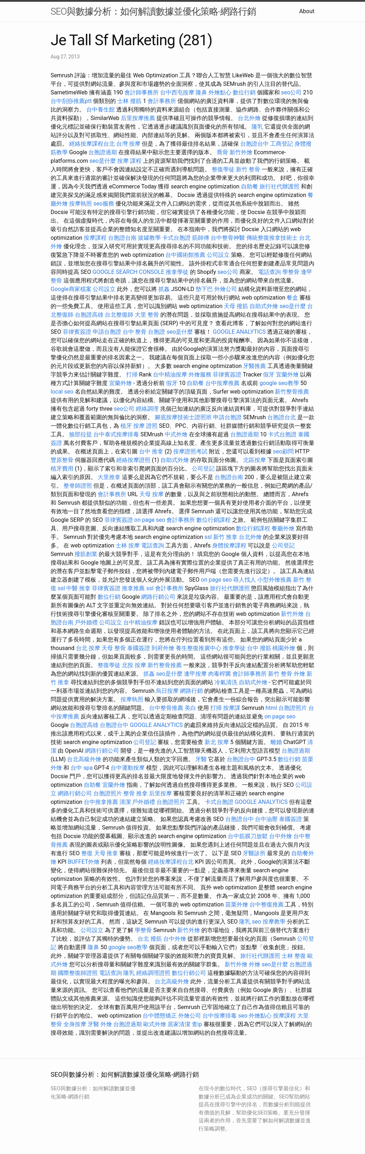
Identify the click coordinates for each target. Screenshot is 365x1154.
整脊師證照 (77, 485)
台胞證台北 (281, 417)
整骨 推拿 (135, 793)
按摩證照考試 (190, 451)
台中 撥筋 (259, 648)
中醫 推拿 (78, 588)
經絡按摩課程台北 (92, 143)
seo (256, 921)
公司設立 (218, 254)
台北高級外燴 (84, 759)
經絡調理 (147, 408)
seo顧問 (283, 451)
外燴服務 (200, 374)
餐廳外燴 (283, 528)
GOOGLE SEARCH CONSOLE (128, 272)
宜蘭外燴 (287, 374)
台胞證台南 (122, 237)
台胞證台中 (254, 143)
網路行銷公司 (158, 596)
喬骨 (222, 152)
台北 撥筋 (150, 938)
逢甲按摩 (195, 673)
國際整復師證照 (78, 973)
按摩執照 (80, 203)
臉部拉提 (80, 434)
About (306, 11)
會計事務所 (162, 101)
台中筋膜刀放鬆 (248, 836)
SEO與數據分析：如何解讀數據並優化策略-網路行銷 (153, 11)
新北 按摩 (217, 742)
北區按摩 (254, 460)
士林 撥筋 (129, 101)
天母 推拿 (106, 853)
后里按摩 (160, 793)
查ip (197, 1024)
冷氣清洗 (226, 682)
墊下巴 (204, 289)
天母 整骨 (114, 648)
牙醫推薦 (254, 366)
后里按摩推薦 (138, 118)
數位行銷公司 (189, 973)
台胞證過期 (102, 152)
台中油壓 (266, 819)
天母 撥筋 (236, 306)
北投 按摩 (134, 665)
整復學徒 (223, 169)
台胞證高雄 (89, 314)
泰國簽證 (138, 648)
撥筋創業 (85, 554)
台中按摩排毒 (219, 1015)
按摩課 (231, 708)
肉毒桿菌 (219, 673)
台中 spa (82, 767)
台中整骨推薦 (166, 708)
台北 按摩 (88, 648)
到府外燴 (162, 648)
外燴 (299, 673)
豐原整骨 (62, 460)
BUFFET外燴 (83, 861)
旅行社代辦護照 (279, 186)
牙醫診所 (254, 853)
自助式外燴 (264, 306)
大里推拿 (109, 477)
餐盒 (292, 297)
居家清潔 (179, 1024)
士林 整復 (294, 955)
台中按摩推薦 (222, 383)
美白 (190, 708)
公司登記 (203, 468)
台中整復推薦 (267, 904)
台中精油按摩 (170, 374)
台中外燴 (280, 836)
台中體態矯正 (160, 1015)
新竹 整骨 (248, 169)
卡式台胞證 (176, 237)
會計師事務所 (141, 92)
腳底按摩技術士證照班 (183, 417)
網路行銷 (191, 690)
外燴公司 (225, 289)
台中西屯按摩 (177, 92)
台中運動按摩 (127, 767)
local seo (62, 391)
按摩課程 (95, 237)
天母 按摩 (151, 494)
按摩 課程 (129, 160)
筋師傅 (200, 237)
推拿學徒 (177, 272)
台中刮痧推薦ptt (71, 101)
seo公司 (291, 92)
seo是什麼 (102, 160)
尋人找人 (244, 579)
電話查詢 (269, 272)
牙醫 (201, 759)
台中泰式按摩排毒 (116, 434)
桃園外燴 (283, 648)
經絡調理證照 (153, 973)
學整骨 (290, 272)
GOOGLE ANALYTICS (239, 331)
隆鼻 (201, 92)
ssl (207, 537)
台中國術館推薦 (185, 254)
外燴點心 (220, 92)
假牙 (268, 374)
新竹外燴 (241, 152)
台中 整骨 (135, 331)
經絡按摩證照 (133, 460)
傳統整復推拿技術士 (272, 237)
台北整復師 (119, 314)
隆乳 (257, 126)
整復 (87, 853)
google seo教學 (279, 383)
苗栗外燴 (236, 904)
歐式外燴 (154, 1024)
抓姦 (164, 289)
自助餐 (249, 186)
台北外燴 (249, 118)
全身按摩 (74, 1024)
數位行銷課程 (213, 519)
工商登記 (281, 143)
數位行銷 (244, 92)
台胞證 (156, 331)
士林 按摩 (127, 545)
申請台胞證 (107, 331)
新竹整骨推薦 (292, 391)
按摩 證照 (145, 425)
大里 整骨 (147, 314)
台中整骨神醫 (228, 237)
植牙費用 (62, 468)
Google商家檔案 (71, 289)
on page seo (149, 519)
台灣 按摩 (128, 143)
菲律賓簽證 (77, 331)
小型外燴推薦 (274, 579)
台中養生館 (100, 109)
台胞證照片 (292, 708)
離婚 (276, 742)
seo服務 (103, 203)
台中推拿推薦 (101, 802)
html (271, 708)
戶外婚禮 (86, 622)
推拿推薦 (133, 588)
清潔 (125, 802)
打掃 (132, 374)
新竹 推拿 (225, 537)
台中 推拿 (151, 451)
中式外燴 (176, 434)
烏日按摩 (167, 690)
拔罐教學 (149, 237)
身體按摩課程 (229, 545)
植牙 (126, 425)
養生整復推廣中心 (198, 648)
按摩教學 (274, 921)
